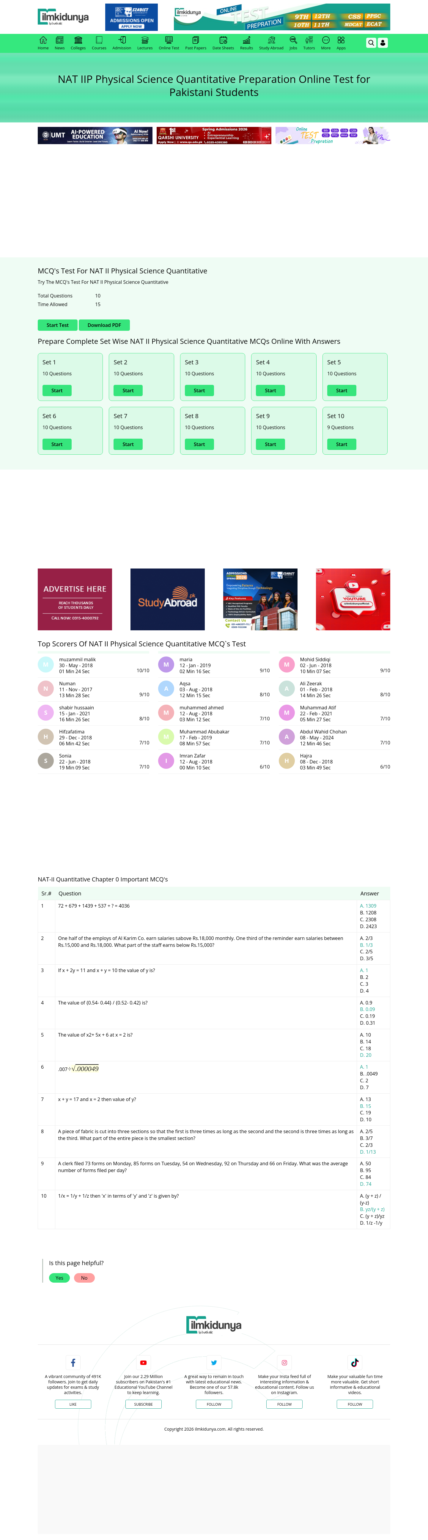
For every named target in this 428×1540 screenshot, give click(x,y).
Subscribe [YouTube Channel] (143, 1404)
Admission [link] (122, 43)
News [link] (59, 43)
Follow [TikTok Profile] (355, 1404)
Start (57, 390)
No (84, 1278)
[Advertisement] (214, 190)
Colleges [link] (78, 43)
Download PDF (104, 325)
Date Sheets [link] (223, 43)
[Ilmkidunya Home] (70, 17)
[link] (138, 17)
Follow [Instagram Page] (284, 1404)
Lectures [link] (145, 43)
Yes (59, 1278)
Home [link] (43, 43)
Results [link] (246, 43)
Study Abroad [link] (271, 43)
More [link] (326, 43)
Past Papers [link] (195, 43)
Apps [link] (341, 43)
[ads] (75, 600)
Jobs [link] (293, 43)
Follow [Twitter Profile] (214, 1404)
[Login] (383, 43)
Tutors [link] (309, 43)
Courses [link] (99, 43)
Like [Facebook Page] (73, 1404)
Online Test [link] (169, 43)
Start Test (58, 325)
